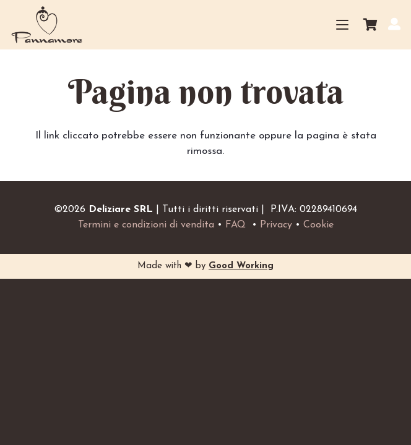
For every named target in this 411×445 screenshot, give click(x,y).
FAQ (235, 225)
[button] (342, 25)
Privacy (276, 225)
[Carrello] (370, 24)
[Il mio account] (394, 24)
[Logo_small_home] (47, 24)
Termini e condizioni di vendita (146, 225)
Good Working (241, 266)
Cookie (318, 225)
